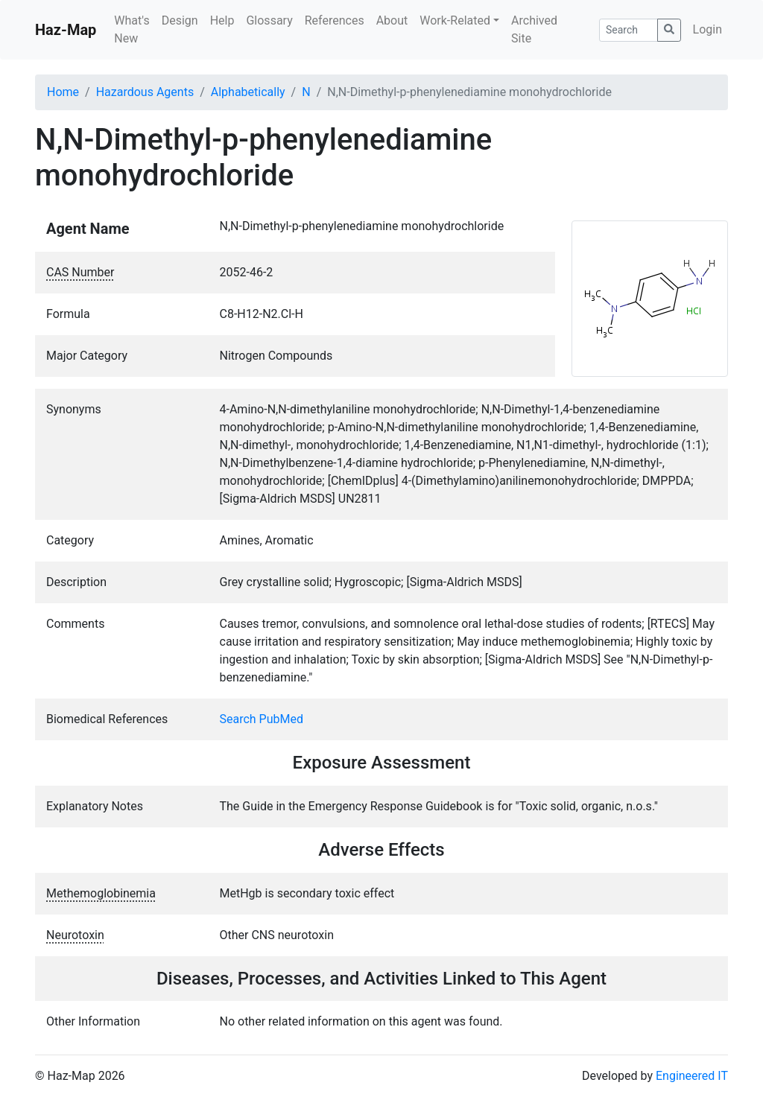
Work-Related (455, 20)
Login (707, 29)
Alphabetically (248, 92)
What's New (131, 29)
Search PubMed (262, 719)
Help (222, 20)
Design (180, 20)
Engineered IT (692, 1076)
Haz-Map (65, 30)
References (334, 20)
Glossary (269, 20)
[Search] (628, 30)
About (392, 20)
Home (63, 92)
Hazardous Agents (145, 92)
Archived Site (534, 29)
